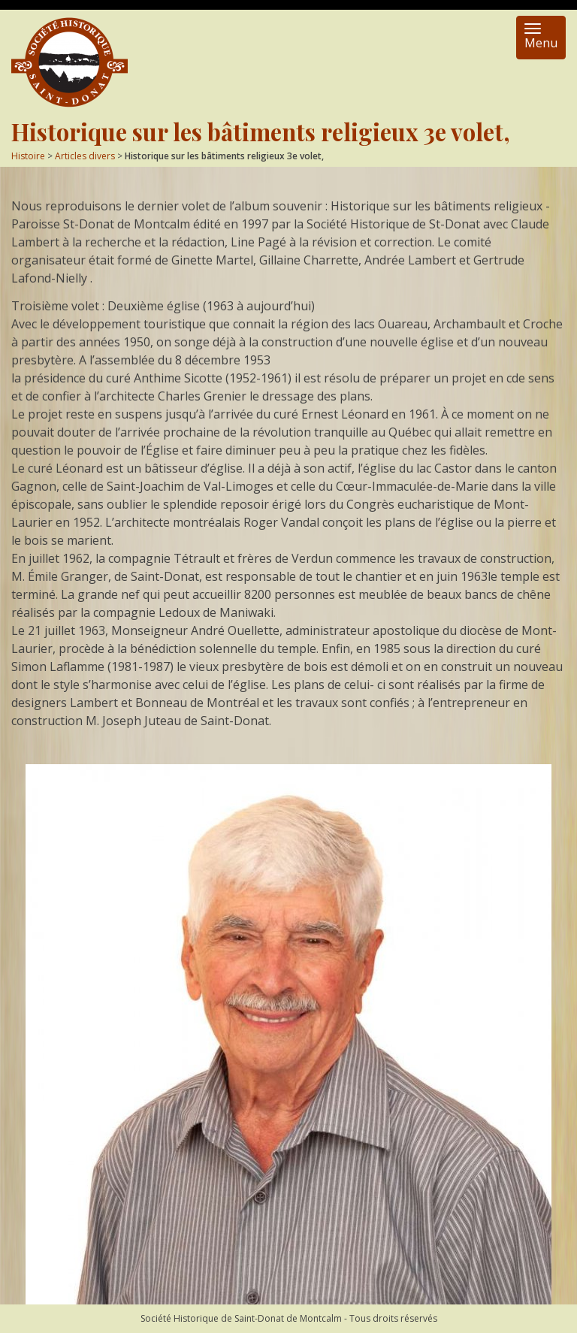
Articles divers (85, 156)
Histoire (28, 156)
